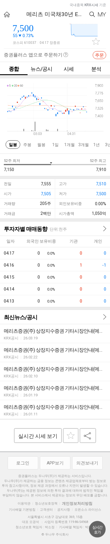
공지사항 (63, 510)
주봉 (27, 144)
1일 (55, 144)
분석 (96, 69)
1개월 (69, 144)
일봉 (13, 144)
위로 (97, 529)
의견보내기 (87, 463)
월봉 (41, 144)
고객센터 (46, 510)
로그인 (22, 463)
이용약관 (24, 503)
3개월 (83, 144)
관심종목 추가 (96, 41)
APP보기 (55, 463)
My (102, 14)
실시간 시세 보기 (37, 436)
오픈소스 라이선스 (88, 510)
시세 (69, 69)
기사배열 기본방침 (22, 510)
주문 (99, 55)
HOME (7, 14)
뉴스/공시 (41, 69)
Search (92, 14)
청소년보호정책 (46, 503)
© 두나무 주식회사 (55, 534)
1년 (96, 144)
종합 (14, 69)
